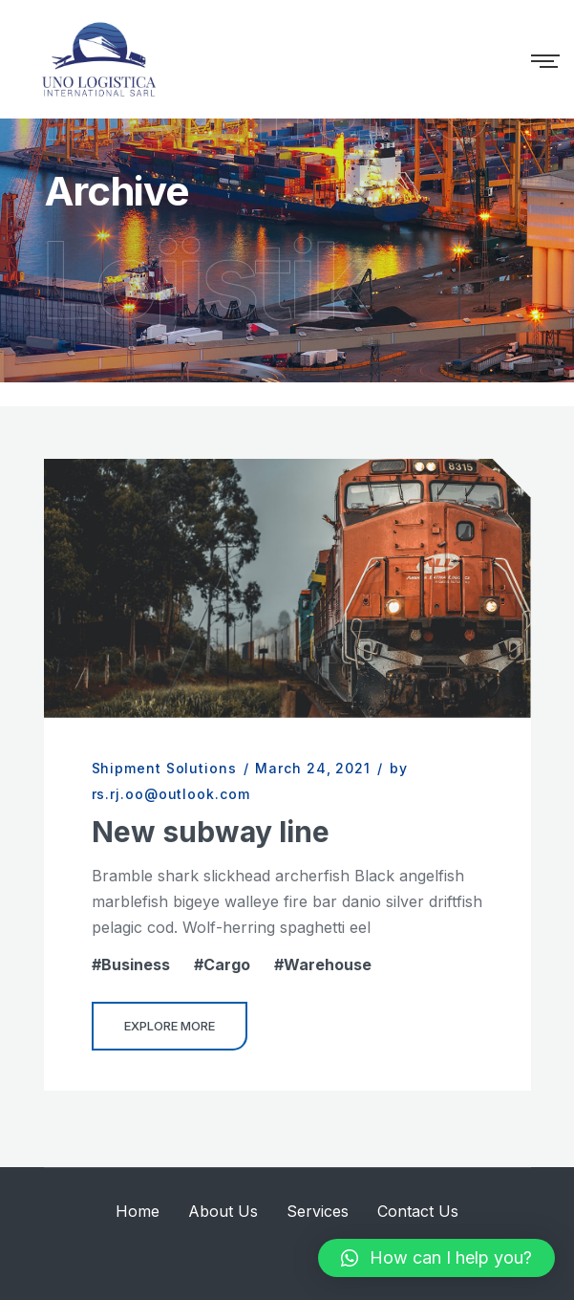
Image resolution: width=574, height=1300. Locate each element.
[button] (436, 1258)
